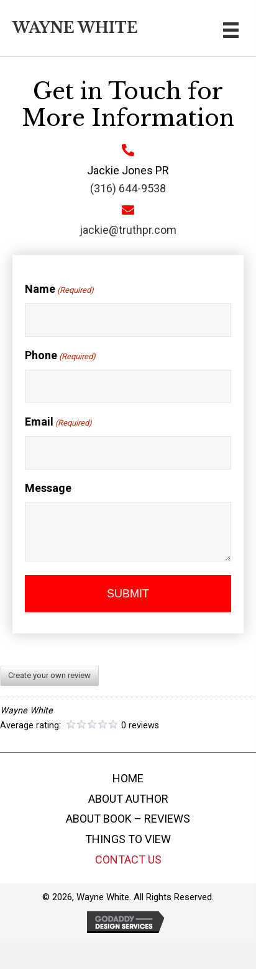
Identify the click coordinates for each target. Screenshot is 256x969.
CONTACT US (128, 859)
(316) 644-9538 (126, 188)
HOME (128, 778)
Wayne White (75, 28)
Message (46, 487)
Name (57, 289)
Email (56, 422)
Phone (58, 356)
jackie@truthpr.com (126, 229)
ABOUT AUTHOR (128, 798)
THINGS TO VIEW (128, 839)
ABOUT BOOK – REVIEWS (128, 818)
